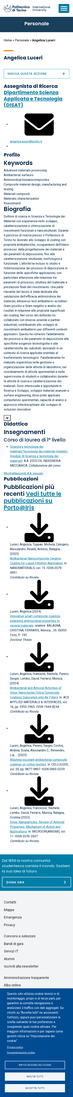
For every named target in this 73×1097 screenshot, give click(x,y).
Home (8, 40)
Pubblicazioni (21, 478)
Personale (22, 40)
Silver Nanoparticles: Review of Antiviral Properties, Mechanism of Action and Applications (37, 826)
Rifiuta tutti (35, 1076)
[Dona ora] (36, 882)
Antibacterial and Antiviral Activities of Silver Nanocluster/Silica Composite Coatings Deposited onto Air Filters (36, 692)
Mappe (9, 910)
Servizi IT (11, 951)
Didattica (16, 424)
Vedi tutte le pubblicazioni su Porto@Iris (32, 501)
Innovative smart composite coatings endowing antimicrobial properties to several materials (35, 620)
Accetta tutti (35, 1088)
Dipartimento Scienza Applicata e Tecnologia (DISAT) (33, 98)
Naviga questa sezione (36, 74)
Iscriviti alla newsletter (21, 966)
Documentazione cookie (21, 1052)
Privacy (9, 925)
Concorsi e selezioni (19, 936)
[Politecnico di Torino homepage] (27, 8)
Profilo (12, 154)
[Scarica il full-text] (39, 527)
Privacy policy (15, 1047)
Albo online (12, 985)
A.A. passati (23, 473)
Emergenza (13, 917)
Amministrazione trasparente (26, 978)
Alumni (9, 959)
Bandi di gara (13, 944)
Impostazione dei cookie (35, 1064)
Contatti (10, 902)
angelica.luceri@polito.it (26, 141)
